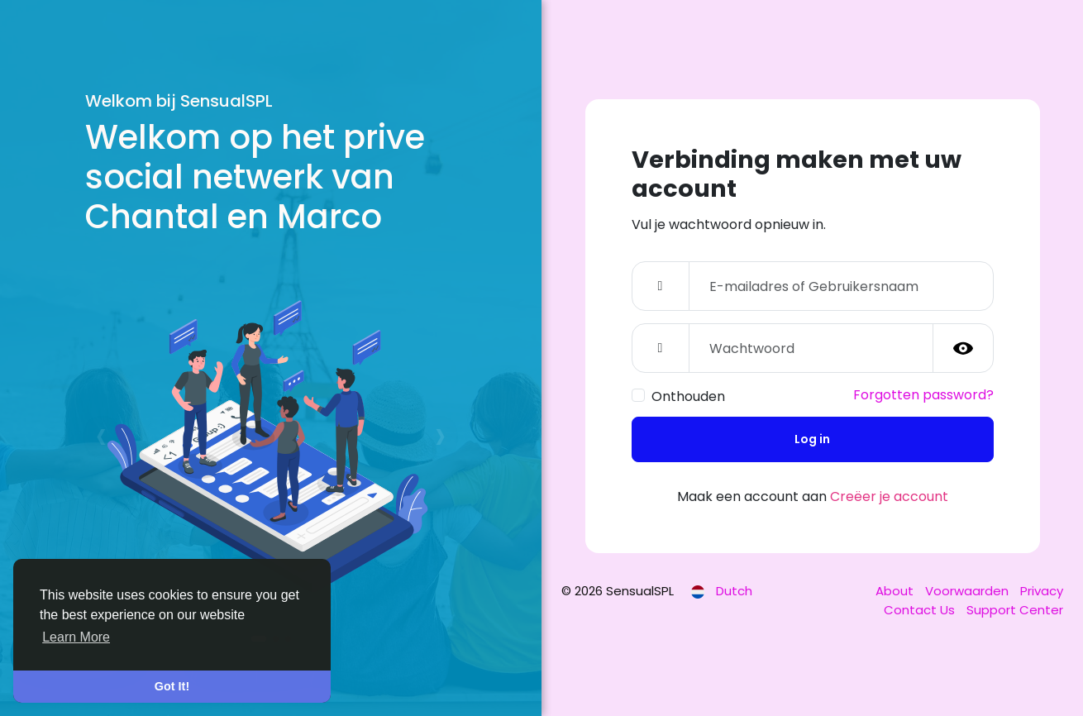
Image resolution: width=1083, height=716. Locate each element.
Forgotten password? (923, 394)
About (896, 590)
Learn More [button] (76, 637)
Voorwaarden (968, 590)
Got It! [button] (172, 686)
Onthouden (688, 396)
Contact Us (921, 609)
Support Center (1014, 609)
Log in (812, 439)
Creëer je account (889, 496)
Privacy (1041, 590)
